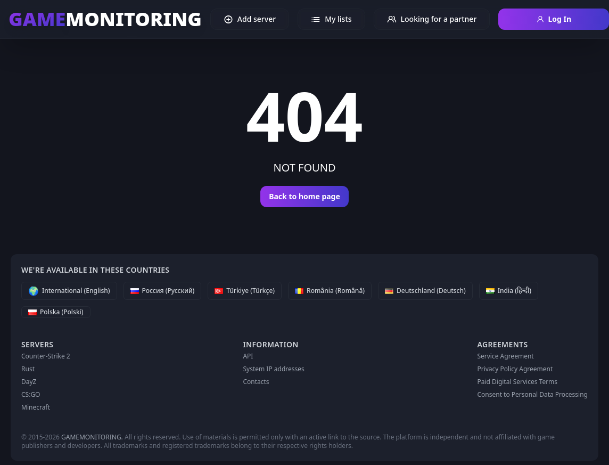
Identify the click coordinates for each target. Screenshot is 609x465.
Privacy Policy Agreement (515, 368)
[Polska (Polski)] (55, 312)
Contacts (256, 381)
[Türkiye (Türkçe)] (245, 291)
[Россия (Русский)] (163, 291)
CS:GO (30, 394)
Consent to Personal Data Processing (532, 394)
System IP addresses (273, 368)
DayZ (28, 381)
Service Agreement (505, 356)
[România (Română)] (330, 291)
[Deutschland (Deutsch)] (425, 291)
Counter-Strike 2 (45, 356)
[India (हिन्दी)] (508, 291)
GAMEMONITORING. (92, 437)
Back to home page (304, 196)
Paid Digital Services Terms (517, 381)
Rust (28, 368)
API (248, 356)
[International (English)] (69, 291)
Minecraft (35, 407)
